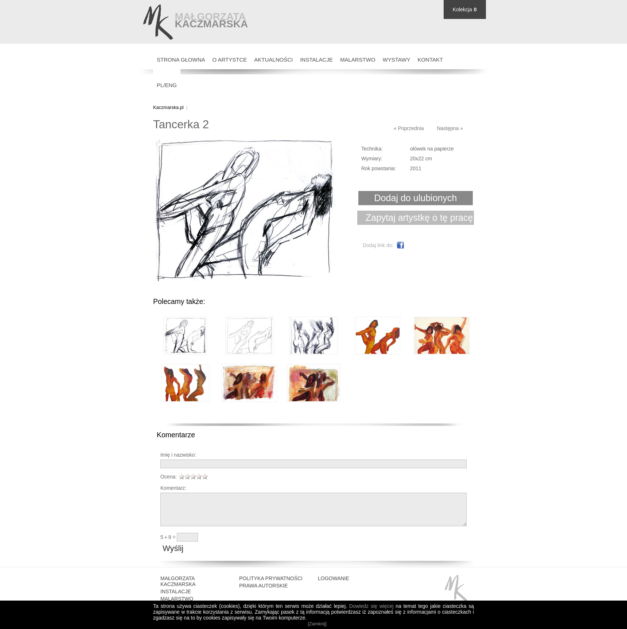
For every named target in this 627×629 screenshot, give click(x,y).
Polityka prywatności (271, 586)
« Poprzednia (409, 128)
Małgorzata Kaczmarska (177, 589)
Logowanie (333, 586)
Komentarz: (173, 488)
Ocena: (168, 477)
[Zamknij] (317, 623)
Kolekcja (462, 9)
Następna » (450, 128)
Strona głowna (181, 59)
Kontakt (430, 59)
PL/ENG (167, 85)
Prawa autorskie (263, 593)
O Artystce (230, 59)
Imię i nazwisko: (178, 455)
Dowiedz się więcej (371, 606)
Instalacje (316, 59)
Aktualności (273, 59)
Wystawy (396, 59)
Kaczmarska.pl (168, 107)
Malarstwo (357, 59)
